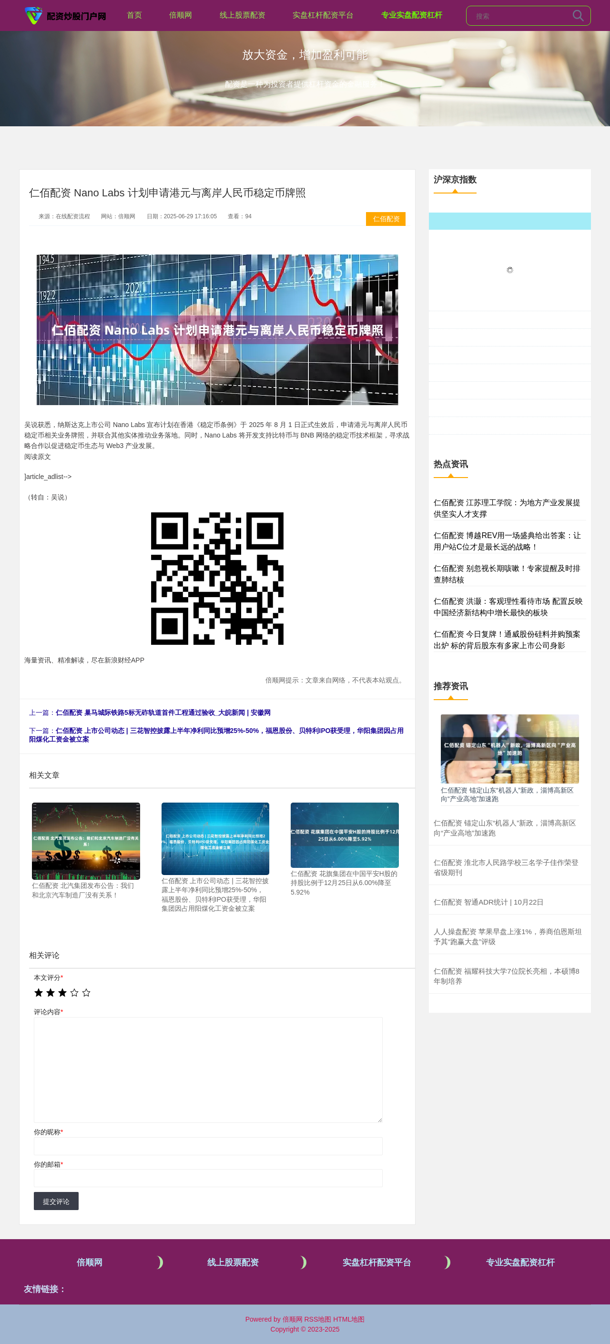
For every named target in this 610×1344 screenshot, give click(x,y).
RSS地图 (317, 1319)
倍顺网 (180, 15)
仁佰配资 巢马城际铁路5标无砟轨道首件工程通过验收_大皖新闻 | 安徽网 (163, 712)
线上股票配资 (242, 15)
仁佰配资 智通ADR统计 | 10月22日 (489, 902)
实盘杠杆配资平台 (323, 15)
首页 (134, 15)
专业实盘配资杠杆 (411, 15)
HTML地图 (349, 1319)
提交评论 (56, 1201)
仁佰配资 (386, 219)
